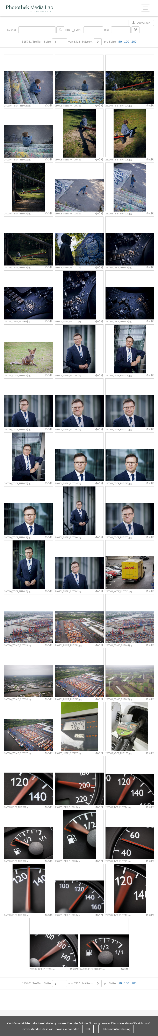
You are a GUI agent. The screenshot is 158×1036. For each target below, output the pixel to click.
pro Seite (119, 41)
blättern (87, 41)
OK (88, 1029)
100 (126, 41)
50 (120, 41)
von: (78, 29)
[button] (135, 29)
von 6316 (74, 41)
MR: (68, 29)
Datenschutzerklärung (116, 1029)
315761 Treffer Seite (36, 41)
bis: (106, 29)
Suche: (12, 29)
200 (133, 41)
